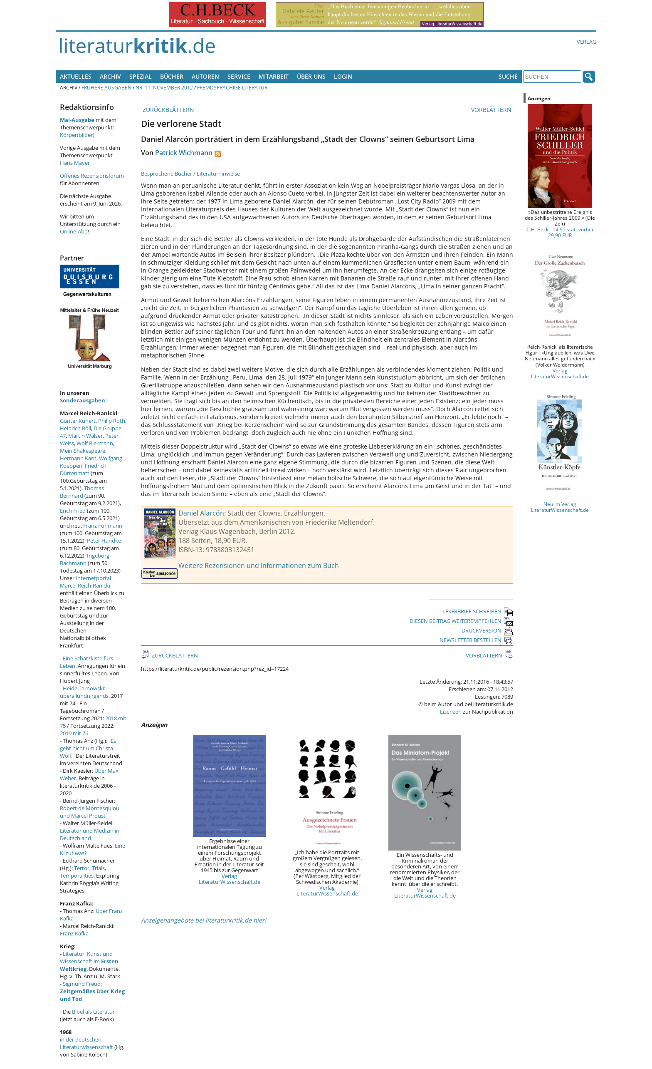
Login (343, 76)
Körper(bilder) (77, 135)
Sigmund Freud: (92, 991)
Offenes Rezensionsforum (92, 175)
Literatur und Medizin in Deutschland (89, 834)
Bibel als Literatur (93, 1011)
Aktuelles (75, 76)
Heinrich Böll (75, 428)
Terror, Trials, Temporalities (83, 871)
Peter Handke (104, 540)
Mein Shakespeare (82, 450)
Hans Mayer (75, 162)
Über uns (311, 76)
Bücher (171, 76)
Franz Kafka (74, 933)
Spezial (140, 76)
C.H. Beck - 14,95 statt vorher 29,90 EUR (560, 232)
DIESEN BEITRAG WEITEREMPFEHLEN (461, 621)
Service (238, 76)
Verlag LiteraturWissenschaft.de (229, 878)
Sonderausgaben (82, 400)
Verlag (586, 41)
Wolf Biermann (95, 443)
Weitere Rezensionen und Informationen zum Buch (258, 565)
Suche (508, 76)
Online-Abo (74, 231)
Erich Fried (73, 510)
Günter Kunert (78, 420)
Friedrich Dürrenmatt (83, 469)
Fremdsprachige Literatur (232, 87)
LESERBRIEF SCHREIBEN (477, 611)
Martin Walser (85, 435)
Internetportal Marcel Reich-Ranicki (85, 581)
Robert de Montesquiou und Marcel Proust (89, 811)
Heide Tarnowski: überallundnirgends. (85, 692)
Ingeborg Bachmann (84, 559)
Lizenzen (451, 711)
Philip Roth (111, 420)
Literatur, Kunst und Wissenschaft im (89, 961)
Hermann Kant (78, 458)
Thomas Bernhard (82, 491)
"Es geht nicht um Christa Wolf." (88, 748)
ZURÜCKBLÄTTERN (167, 110)
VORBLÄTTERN (492, 110)
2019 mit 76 (74, 733)
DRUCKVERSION (487, 630)
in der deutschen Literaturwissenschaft (86, 1043)
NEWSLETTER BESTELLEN (476, 640)
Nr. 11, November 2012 (164, 87)
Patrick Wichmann (183, 152)
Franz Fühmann (102, 525)
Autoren (205, 76)
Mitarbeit (274, 76)
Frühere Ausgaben (106, 87)
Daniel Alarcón (201, 513)
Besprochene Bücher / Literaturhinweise (190, 173)
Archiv (110, 76)
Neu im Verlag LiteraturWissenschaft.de (560, 507)
